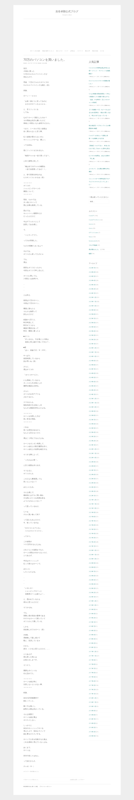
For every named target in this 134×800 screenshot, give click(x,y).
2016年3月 (92, 732)
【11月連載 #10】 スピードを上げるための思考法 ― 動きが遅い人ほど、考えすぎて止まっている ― (99, 112)
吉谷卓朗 (44, 63)
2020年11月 (92, 554)
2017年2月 (92, 689)
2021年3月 (92, 538)
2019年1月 (92, 622)
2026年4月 (92, 280)
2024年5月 (92, 377)
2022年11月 (92, 453)
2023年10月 (92, 407)
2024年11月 (92, 352)
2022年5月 (92, 479)
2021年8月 (92, 516)
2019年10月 (92, 605)
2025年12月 (92, 297)
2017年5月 (92, 677)
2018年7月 (92, 626)
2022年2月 (92, 491)
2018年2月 (92, 643)
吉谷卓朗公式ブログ (67, 11)
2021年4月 (92, 533)
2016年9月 (92, 711)
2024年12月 (92, 348)
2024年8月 (92, 365)
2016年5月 (92, 727)
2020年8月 (92, 567)
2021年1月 (92, 546)
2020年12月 (92, 550)
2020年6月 (92, 576)
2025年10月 (92, 306)
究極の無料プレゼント (48, 51)
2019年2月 (92, 618)
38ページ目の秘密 (35, 51)
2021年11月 (92, 504)
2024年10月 (92, 356)
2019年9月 (92, 609)
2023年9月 (92, 411)
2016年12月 (92, 698)
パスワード (80, 51)
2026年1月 (92, 293)
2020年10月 (92, 559)
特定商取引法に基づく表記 (30, 786)
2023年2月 (92, 441)
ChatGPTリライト (94, 220)
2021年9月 (92, 512)
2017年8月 (92, 664)
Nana (90, 237)
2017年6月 (92, 673)
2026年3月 (92, 285)
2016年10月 (92, 706)
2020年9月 (92, 563)
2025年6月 (92, 323)
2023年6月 (92, 424)
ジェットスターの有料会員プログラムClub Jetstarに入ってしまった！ (99, 181)
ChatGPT (91, 216)
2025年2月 (92, 339)
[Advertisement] (67, 35)
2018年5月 (92, 630)
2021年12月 (92, 500)
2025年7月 (92, 318)
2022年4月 (92, 483)
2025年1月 (92, 344)
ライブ (66, 51)
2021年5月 (92, 529)
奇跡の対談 (95, 51)
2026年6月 (92, 272)
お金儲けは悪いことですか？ (77, 779)
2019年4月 (92, 613)
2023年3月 (92, 436)
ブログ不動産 (93, 245)
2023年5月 (92, 428)
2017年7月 (92, 668)
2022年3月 (92, 487)
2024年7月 (92, 369)
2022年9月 (92, 462)
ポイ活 (102, 51)
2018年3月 (92, 639)
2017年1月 (92, 694)
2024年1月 (92, 394)
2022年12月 (92, 449)
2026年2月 (92, 289)
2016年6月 (92, 723)
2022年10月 (92, 457)
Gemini (91, 224)
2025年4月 (92, 331)
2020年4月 (92, 584)
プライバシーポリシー (46, 786)
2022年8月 (92, 466)
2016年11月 (92, 702)
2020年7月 (92, 571)
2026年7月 (92, 268)
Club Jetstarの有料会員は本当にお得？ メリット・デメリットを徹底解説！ (99, 71)
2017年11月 (92, 656)
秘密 (90, 253)
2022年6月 (92, 474)
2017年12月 (92, 651)
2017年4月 (92, 681)
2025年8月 (92, 314)
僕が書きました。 (35, 771)
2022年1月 (92, 495)
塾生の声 (87, 51)
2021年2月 (92, 542)
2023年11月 (92, 403)
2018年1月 (92, 647)
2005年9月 (92, 736)
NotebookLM (93, 241)
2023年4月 (92, 432)
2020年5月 (92, 580)
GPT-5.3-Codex (93, 232)
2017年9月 (92, 660)
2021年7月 (92, 521)
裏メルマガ (59, 51)
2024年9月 (92, 361)
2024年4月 (92, 382)
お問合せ (72, 51)
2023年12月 (92, 398)
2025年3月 (92, 335)
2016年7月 (92, 719)
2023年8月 (92, 415)
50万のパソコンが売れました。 (31, 779)
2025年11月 (92, 301)
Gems (90, 228)
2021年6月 (92, 525)
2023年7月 (92, 420)
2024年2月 (92, 390)
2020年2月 (92, 592)
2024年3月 (92, 386)
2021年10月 (92, 508)
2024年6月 (92, 373)
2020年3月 (92, 588)
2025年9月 (92, 310)
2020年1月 (92, 597)
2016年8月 (92, 715)
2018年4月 (92, 635)
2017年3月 (92, 685)
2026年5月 (92, 276)
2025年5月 (92, 327)
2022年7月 (92, 470)
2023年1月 (92, 445)
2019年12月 (92, 601)
